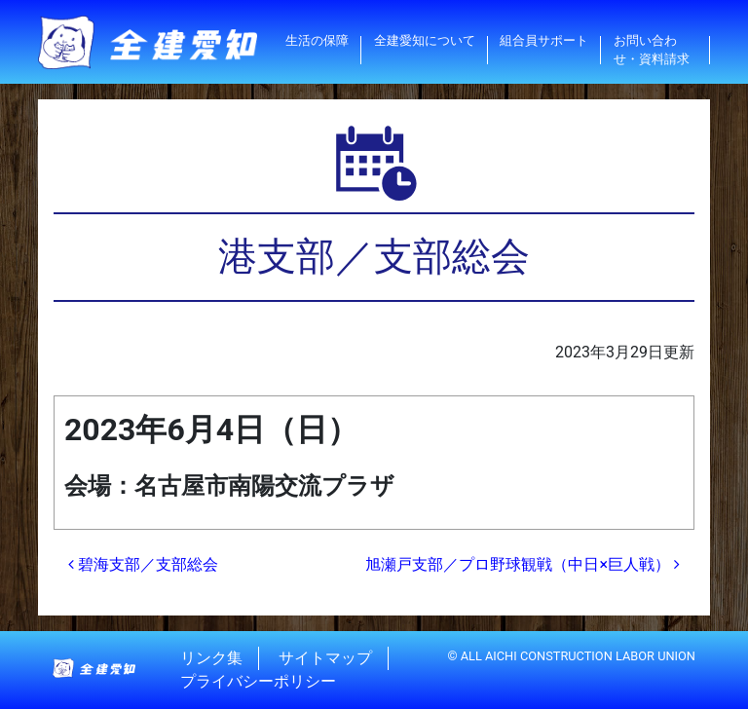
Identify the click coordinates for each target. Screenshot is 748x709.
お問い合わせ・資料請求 (652, 49)
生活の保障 (317, 40)
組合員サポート (544, 40)
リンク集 (211, 658)
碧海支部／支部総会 (143, 564)
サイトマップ (325, 658)
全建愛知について (424, 40)
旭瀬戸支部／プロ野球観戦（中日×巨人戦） (522, 564)
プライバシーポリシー (258, 681)
